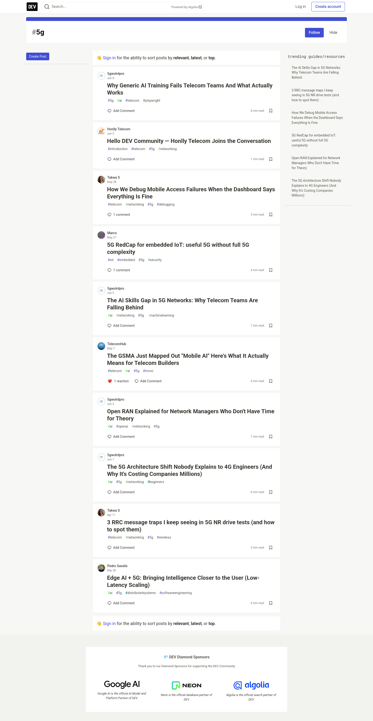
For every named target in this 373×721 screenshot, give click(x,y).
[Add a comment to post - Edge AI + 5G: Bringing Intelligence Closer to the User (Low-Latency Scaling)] (121, 603)
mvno (148, 370)
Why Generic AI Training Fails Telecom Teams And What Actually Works (190, 89)
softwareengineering (175, 592)
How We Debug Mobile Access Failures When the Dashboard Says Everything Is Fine (191, 193)
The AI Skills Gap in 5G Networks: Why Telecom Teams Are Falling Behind (182, 304)
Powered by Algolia (186, 7)
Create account (328, 6)
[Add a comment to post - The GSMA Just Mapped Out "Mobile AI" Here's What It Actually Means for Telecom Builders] (118, 381)
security (155, 259)
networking (167, 148)
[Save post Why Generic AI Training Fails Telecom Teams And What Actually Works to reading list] (270, 111)
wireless (164, 537)
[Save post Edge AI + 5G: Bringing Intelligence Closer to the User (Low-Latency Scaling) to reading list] (270, 603)
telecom (132, 100)
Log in (300, 6)
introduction (118, 148)
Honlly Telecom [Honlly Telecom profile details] (118, 129)
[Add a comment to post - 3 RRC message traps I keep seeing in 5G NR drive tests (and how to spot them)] (121, 547)
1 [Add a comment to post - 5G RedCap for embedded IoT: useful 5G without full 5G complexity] (118, 270)
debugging (165, 204)
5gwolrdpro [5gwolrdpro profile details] (115, 74)
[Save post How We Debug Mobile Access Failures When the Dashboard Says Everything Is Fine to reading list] (270, 214)
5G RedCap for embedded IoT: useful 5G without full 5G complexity (178, 248)
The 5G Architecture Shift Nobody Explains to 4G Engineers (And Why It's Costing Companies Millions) (189, 470)
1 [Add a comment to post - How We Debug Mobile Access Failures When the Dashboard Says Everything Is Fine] (118, 214)
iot (111, 259)
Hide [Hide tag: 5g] (333, 32)
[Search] (47, 6)
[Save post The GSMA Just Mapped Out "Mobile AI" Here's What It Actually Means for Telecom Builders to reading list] (270, 381)
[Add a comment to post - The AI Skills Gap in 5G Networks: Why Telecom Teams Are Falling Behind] (121, 325)
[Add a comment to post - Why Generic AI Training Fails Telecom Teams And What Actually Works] (121, 111)
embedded (126, 259)
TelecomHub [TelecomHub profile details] (116, 344)
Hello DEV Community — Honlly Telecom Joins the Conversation (189, 141)
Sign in (109, 57)
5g (110, 100)
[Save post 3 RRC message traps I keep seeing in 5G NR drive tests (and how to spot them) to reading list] (270, 547)
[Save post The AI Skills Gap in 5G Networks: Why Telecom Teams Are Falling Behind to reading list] (270, 325)
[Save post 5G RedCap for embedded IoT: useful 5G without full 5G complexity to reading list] (270, 270)
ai (119, 100)
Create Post (37, 56)
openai (122, 426)
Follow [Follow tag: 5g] (314, 32)
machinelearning (160, 315)
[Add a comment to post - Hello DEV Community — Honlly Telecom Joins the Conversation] (121, 159)
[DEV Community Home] (32, 6)
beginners (155, 481)
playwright (151, 100)
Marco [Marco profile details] (112, 233)
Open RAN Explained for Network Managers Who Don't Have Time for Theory (190, 415)
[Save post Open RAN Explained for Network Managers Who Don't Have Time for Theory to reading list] (270, 436)
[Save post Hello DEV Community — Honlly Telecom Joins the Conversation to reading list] (270, 159)
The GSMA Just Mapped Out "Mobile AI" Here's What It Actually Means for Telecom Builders (188, 359)
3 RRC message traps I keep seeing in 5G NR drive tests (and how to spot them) (191, 526)
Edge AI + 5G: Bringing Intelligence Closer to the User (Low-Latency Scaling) (183, 581)
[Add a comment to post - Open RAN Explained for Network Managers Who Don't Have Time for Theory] (121, 436)
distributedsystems (140, 592)
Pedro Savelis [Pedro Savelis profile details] (117, 566)
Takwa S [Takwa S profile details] (113, 177)
